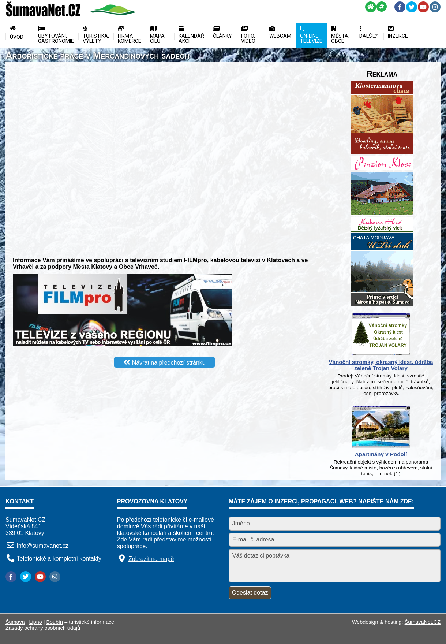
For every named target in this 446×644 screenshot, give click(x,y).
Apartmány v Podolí (381, 454)
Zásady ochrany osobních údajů (42, 628)
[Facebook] (399, 6)
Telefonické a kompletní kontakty (59, 558)
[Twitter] (411, 6)
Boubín (54, 622)
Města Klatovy (93, 267)
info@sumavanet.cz (42, 546)
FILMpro (195, 260)
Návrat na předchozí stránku (169, 362)
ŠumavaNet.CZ (423, 622)
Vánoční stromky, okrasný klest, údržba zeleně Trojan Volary (381, 365)
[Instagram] (435, 6)
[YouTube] (423, 6)
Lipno (35, 622)
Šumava (15, 622)
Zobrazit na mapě (151, 559)
